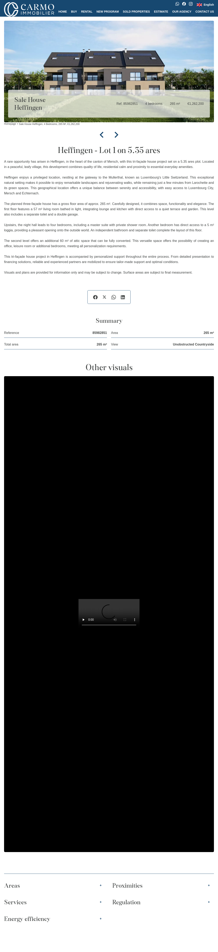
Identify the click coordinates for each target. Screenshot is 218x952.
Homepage (10, 124)
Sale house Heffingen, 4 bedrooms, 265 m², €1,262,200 (49, 124)
